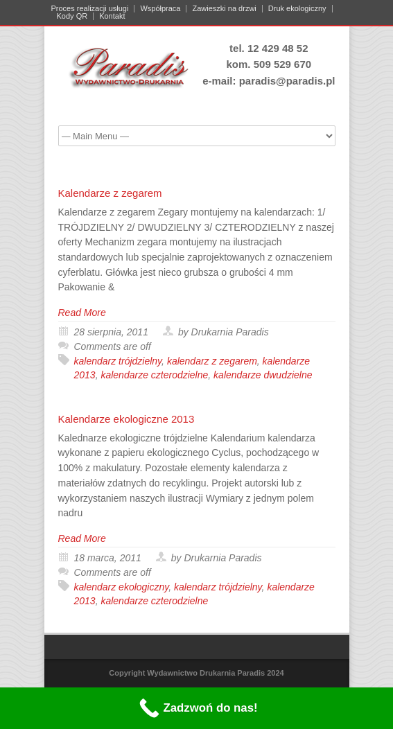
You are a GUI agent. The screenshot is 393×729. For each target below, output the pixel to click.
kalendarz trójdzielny (118, 361)
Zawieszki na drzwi (224, 8)
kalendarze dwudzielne (262, 374)
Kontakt (112, 16)
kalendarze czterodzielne (154, 374)
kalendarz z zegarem (212, 361)
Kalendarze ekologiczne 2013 (126, 419)
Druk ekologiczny (297, 8)
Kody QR (72, 16)
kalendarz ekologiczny (121, 586)
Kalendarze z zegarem (110, 193)
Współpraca (160, 8)
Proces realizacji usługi (90, 8)
